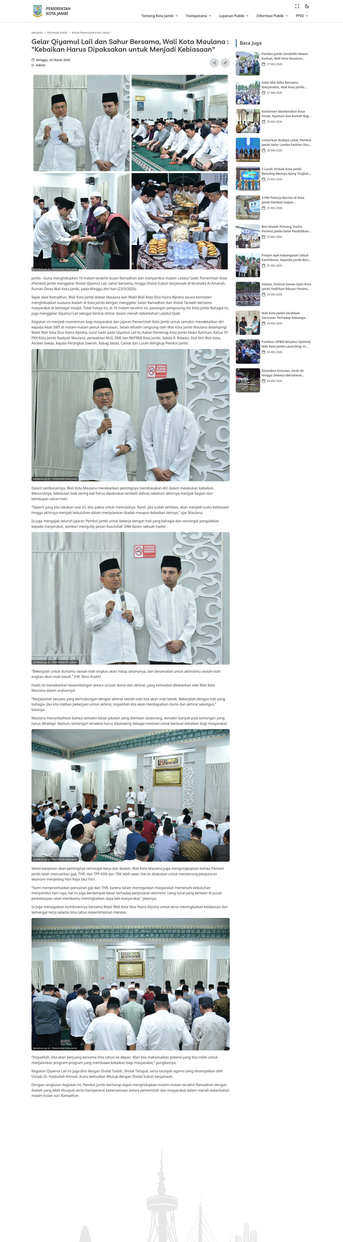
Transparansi (199, 15)
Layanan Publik (234, 15)
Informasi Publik (272, 15)
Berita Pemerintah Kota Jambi (91, 32)
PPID (302, 15)
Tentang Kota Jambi (160, 15)
